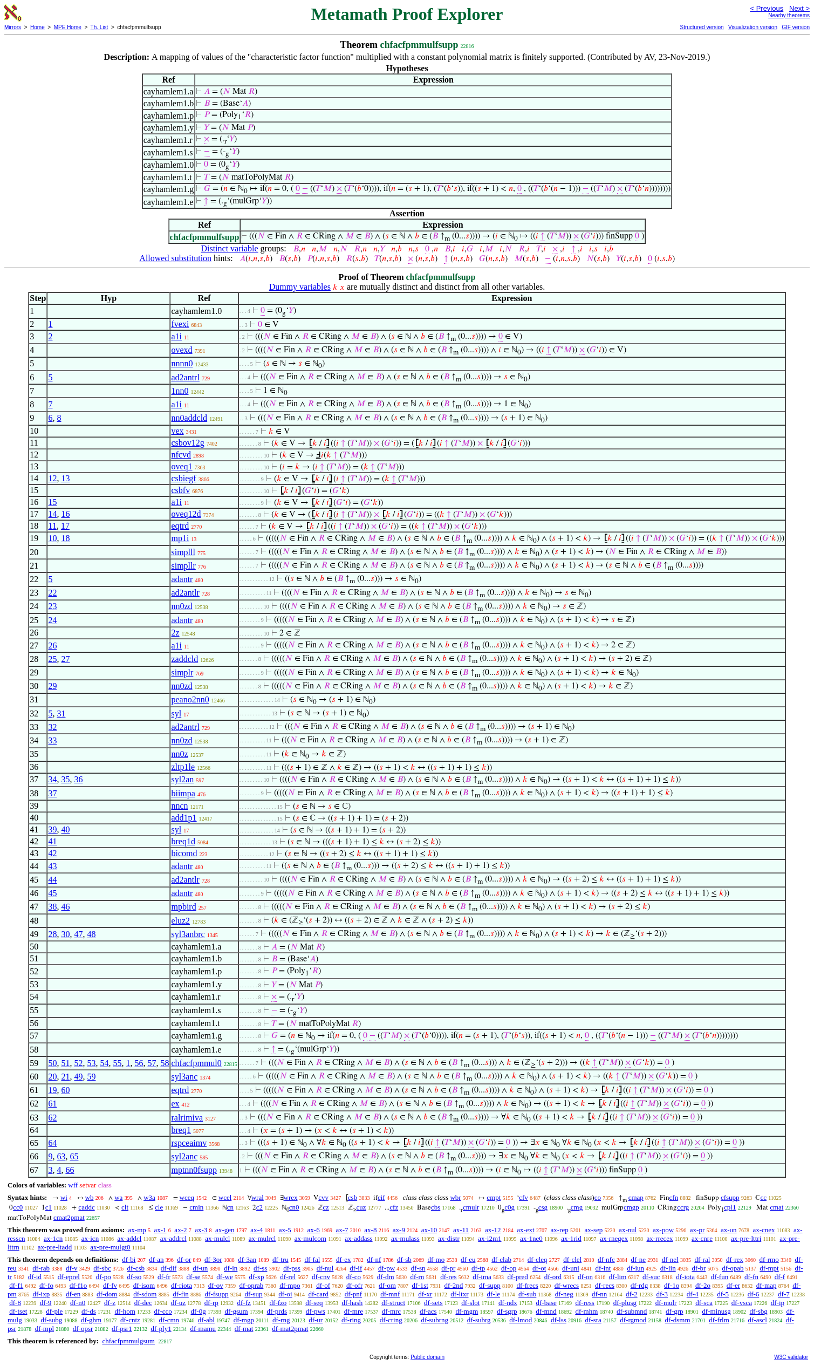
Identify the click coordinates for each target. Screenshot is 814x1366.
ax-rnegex (614, 1238)
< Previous (766, 8)
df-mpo (289, 1285)
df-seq (314, 1303)
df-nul (325, 1268)
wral (257, 1197)
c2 (259, 1207)
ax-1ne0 (531, 1238)
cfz (393, 1207)
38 (52, 906)
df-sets (433, 1303)
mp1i (180, 538)
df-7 (784, 1294)
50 (52, 1063)
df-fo (46, 1285)
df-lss (558, 1320)
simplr (182, 672)
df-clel (572, 1259)
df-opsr (83, 1328)
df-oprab (252, 1285)
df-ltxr (459, 1294)
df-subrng (434, 1320)
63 (61, 1156)
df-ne (638, 1259)
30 (65, 934)
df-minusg (716, 1311)
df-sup (253, 1294)
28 (52, 934)
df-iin (668, 1268)
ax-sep (593, 1230)
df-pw (386, 1268)
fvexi (180, 324)
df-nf (374, 1259)
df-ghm (91, 1320)
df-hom (124, 1311)
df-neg (564, 1294)
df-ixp (41, 1294)
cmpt (494, 1197)
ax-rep (559, 1230)
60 (65, 1090)
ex (175, 1103)
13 (65, 478)
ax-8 (370, 1230)
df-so (134, 1277)
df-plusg (625, 1303)
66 (69, 1169)
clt (124, 1207)
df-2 (632, 1294)
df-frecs (527, 1285)
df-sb (404, 1259)
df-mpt (769, 1268)
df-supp (490, 1285)
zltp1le (183, 766)
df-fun (720, 1277)
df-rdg (639, 1285)
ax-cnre (702, 1238)
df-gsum (236, 1311)
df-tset (18, 1311)
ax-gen (224, 1230)
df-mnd (546, 1311)
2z (175, 632)
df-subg (51, 1320)
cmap (636, 1197)
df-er (733, 1285)
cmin (196, 1207)
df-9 (46, 1303)
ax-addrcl (173, 1238)
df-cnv (321, 1277)
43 (52, 866)
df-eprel (69, 1277)
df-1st (420, 1285)
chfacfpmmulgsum (128, 1341)
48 (91, 934)
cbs (435, 1207)
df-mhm (586, 1311)
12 (52, 478)
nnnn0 (182, 363)
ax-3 (201, 1230)
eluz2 (180, 920)
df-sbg (759, 1311)
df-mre (353, 1311)
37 (52, 793)
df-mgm (466, 1311)
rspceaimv (189, 1143)
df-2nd (453, 1285)
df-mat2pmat (290, 1328)
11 (52, 525)
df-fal (312, 1259)
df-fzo (278, 1303)
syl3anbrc (187, 934)
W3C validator (791, 1357)
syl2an (182, 779)
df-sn (418, 1268)
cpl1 (730, 1207)
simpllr (183, 565)
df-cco (163, 1311)
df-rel (288, 1277)
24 (52, 620)
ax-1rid (571, 1238)
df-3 (662, 1294)
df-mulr (666, 1303)
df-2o (702, 1285)
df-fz (244, 1303)
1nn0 (179, 390)
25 (52, 659)
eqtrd (180, 525)
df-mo (435, 1259)
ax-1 (160, 1230)
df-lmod (520, 1320)
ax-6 (313, 1230)
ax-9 (399, 1230)
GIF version (796, 27)
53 (91, 1063)
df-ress (584, 1303)
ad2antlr (185, 592)
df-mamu (203, 1328)
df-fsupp (217, 1294)
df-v (72, 1268)
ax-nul (628, 1230)
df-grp (674, 1311)
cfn (674, 1197)
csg (543, 1207)
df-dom (107, 1294)
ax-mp (137, 1230)
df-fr (164, 1277)
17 (65, 525)
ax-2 (180, 1230)
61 (52, 1103)
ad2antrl (185, 377)
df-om (387, 1285)
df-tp (478, 1268)
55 (117, 1063)
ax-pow (663, 1230)
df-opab (732, 1268)
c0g (509, 1207)
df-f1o (78, 1285)
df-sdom (144, 1294)
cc (763, 1197)
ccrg (683, 1207)
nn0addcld (189, 417)
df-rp (211, 1303)
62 (52, 1117)
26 (52, 645)
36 (78, 779)
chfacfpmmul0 (196, 1063)
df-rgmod (633, 1320)
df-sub (527, 1294)
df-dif (169, 1268)
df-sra (593, 1320)
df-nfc (606, 1259)
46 (65, 906)
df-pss (291, 1268)
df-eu (468, 1259)
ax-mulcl (217, 1238)
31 (61, 713)
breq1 (180, 1130)
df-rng (281, 1320)
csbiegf (183, 478)
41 (52, 841)
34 (52, 779)
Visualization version (752, 27)
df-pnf (353, 1294)
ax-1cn (53, 1238)
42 (52, 853)
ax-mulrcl (262, 1238)
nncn (179, 805)
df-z (109, 1303)
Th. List (99, 27)
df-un (200, 1268)
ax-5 (285, 1230)
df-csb (136, 1268)
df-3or (213, 1259)
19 (52, 1090)
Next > (799, 8)
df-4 (693, 1294)
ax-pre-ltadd (55, 1247)
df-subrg (479, 1320)
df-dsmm (677, 1320)
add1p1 (183, 817)
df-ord (553, 1277)
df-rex (734, 1259)
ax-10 (429, 1230)
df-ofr (354, 1285)
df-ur (316, 1320)
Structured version (701, 27)
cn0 (294, 1207)
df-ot (539, 1268)
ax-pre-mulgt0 (110, 1247)
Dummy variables (300, 286)
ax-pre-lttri (746, 1238)
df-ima (482, 1277)
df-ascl (757, 1320)
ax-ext (525, 1230)
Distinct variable (229, 248)
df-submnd (632, 1311)
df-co (353, 1277)
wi (63, 1197)
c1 (48, 1207)
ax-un (729, 1230)
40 (65, 829)
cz (326, 1207)
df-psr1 (122, 1328)
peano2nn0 (190, 699)
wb (89, 1197)
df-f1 (16, 1285)
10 (52, 538)
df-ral (702, 1259)
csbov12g (187, 442)
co (597, 1197)
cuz (361, 1207)
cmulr (471, 1207)
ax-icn (90, 1238)
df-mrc (391, 1311)
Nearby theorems (789, 15)
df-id (35, 1277)
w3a (149, 1197)
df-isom (144, 1285)
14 (52, 513)
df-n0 (77, 1303)
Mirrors (12, 27)
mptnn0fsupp (193, 1169)
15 (52, 502)
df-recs (604, 1285)
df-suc (651, 1277)
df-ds (88, 1311)
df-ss (260, 1268)
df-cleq (538, 1259)
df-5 (723, 1294)
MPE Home (67, 27)
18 (65, 538)
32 (52, 727)
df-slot (470, 1303)
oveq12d (186, 513)
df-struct (393, 1303)
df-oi (285, 1294)
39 (52, 829)
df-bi (128, 1259)
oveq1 (181, 466)
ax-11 (461, 1230)
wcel (225, 1197)
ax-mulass (405, 1238)
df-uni (570, 1268)
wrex (291, 1197)
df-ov (215, 1285)
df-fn (751, 1277)
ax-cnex (764, 1230)
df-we (224, 1277)
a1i (176, 336)
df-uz (178, 1303)
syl (176, 713)
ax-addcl (130, 1238)
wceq (187, 1197)
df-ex (343, 1259)
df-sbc (102, 1268)
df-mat (244, 1328)
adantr (182, 579)
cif (381, 1197)
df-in (230, 1268)
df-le (494, 1294)
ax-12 (493, 1230)
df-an (156, 1259)
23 (52, 606)
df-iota (685, 1277)
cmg (577, 1207)
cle (159, 1207)
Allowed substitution (175, 258)
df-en (73, 1294)
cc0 (18, 1207)
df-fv (110, 1285)
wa (118, 1197)
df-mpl (44, 1328)
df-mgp (244, 1320)
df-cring (391, 1320)
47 (78, 934)
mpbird (183, 906)
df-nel (670, 1259)
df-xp (256, 1277)
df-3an (247, 1259)
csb (352, 1197)
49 (78, 1076)
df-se (194, 1277)
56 (138, 1063)
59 (91, 1076)
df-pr (448, 1268)
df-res (448, 1277)
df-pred (518, 1277)
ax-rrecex (659, 1238)
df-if (356, 1268)
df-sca (704, 1303)
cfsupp (730, 1197)
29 (52, 686)
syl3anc (184, 1076)
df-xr (425, 1294)
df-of (323, 1285)
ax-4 (256, 1230)
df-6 (754, 1294)
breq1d (183, 841)
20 (52, 1076)
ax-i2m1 (489, 1238)
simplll (183, 552)
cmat (776, 1207)
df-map (766, 1285)
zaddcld (184, 659)
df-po (103, 1277)
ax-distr (449, 1238)
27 (65, 659)
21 (65, 1076)
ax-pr (697, 1230)
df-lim (618, 1277)
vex (177, 430)
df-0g (198, 1311)
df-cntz (130, 1320)
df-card (318, 1294)
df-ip (777, 1303)
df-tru (280, 1259)
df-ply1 (161, 1328)
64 (52, 1143)
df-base (546, 1303)
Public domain (427, 1357)
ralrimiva (187, 1117)
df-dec (143, 1303)
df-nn (599, 1294)
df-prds (276, 1311)
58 (164, 1063)
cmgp (631, 1207)
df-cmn (169, 1320)
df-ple (54, 1311)
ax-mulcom (310, 1238)
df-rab (41, 1268)
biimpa (183, 793)
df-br (699, 1268)
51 (65, 1063)
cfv (523, 1197)
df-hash (351, 1303)
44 (52, 879)
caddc (86, 1207)
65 (74, 1156)
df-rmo (769, 1259)
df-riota (181, 1285)
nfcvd (180, 454)
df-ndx (507, 1303)
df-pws (315, 1311)
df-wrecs (567, 1285)
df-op (508, 1268)
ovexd (181, 349)
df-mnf (390, 1294)
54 (104, 1063)
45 (52, 893)
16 (65, 513)
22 (52, 592)
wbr (455, 1197)
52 (78, 1063)
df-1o (671, 1285)
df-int (603, 1268)
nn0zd (181, 606)
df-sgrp (507, 1311)
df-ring (351, 1320)
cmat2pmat (69, 1217)
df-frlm (719, 1320)
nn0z (179, 754)
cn (230, 1207)
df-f (780, 1277)
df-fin (181, 1294)
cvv (323, 1197)
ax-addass (358, 1238)
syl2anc (184, 1156)
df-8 (15, 1303)
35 (65, 779)
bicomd (184, 853)
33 (52, 740)
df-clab (501, 1259)
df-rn (417, 1277)
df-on (585, 1277)
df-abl (206, 1320)
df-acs (428, 1311)
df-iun (635, 1268)
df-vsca (741, 1303)
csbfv (180, 490)
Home (37, 27)
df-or (184, 1259)
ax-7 (342, 1230)
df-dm (385, 1277)
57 (151, 1063)
